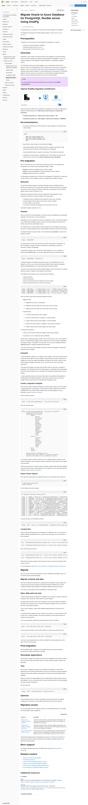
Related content (74, 25)
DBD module (41, 49)
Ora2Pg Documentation (29, 759)
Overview (73, 14)
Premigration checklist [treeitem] (10, 75)
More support (74, 23)
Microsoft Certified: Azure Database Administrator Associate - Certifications (38, 786)
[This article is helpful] (82, 30)
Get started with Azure (80, 5)
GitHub (39, 207)
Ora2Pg (40, 47)
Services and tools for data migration (32, 757)
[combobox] (9, 12)
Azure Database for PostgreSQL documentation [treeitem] (9, 16)
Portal (72, 5)
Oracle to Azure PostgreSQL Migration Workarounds (36, 765)
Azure (26, 10)
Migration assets (74, 21)
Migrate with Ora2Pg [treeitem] (10, 77)
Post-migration (74, 20)
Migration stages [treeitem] (9, 70)
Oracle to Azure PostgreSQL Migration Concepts (35, 761)
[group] (44, 291)
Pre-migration (74, 16)
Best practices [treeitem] (9, 72)
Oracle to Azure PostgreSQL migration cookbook (26, 721)
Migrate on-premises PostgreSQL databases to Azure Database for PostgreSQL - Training (41, 780)
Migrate (73, 18)
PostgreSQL (31, 10)
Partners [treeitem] (8, 80)
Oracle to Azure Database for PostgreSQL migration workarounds (49, 566)
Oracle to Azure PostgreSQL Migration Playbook (35, 763)
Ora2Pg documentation (36, 392)
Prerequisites (74, 12)
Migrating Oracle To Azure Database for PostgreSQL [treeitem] (11, 66)
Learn (22, 10)
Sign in (84, 1)
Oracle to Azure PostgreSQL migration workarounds (26, 727)
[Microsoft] (2, 2)
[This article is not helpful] (84, 30)
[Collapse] (16, 9)
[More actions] (66, 10)
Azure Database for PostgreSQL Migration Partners (35, 767)
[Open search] (81, 2)
